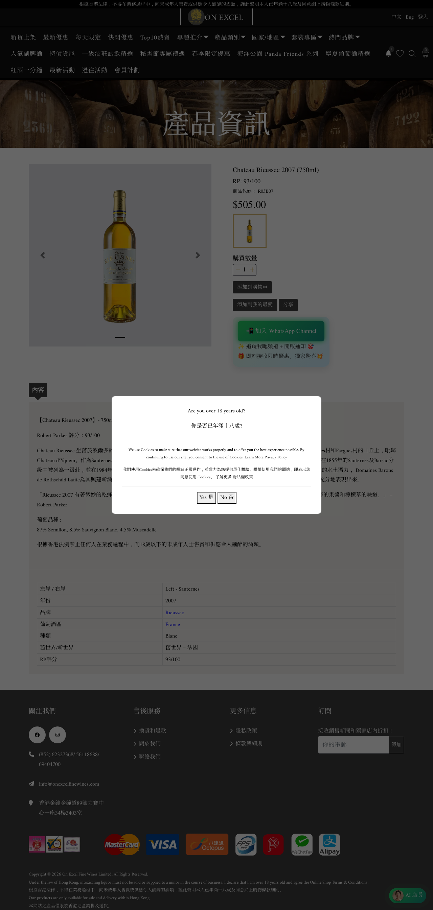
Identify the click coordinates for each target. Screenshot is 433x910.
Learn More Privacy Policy (266, 457)
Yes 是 (206, 497)
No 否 (227, 497)
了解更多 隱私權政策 (234, 477)
